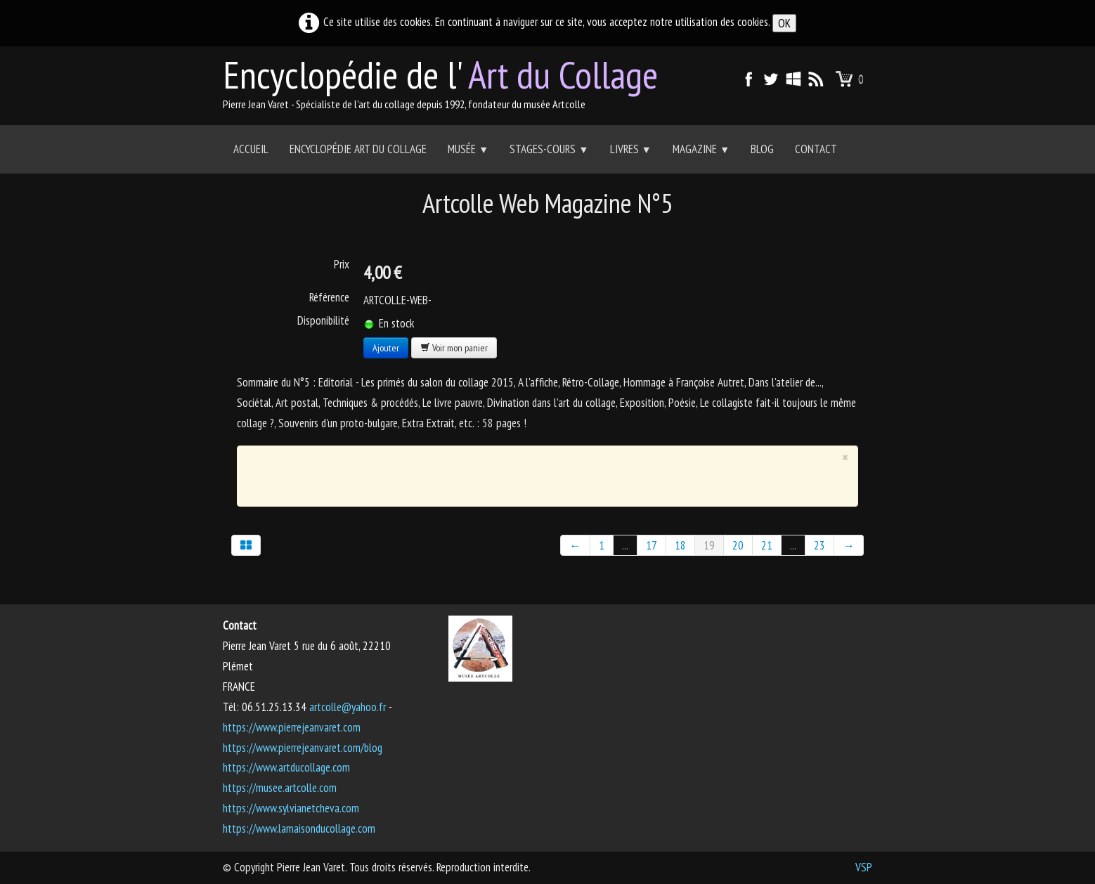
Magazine (701, 149)
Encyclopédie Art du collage (358, 149)
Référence (329, 297)
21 (766, 545)
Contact (816, 149)
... (625, 545)
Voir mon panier (454, 348)
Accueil (250, 149)
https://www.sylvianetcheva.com (291, 808)
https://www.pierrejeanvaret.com (292, 727)
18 (680, 545)
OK (784, 23)
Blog (762, 149)
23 (819, 545)
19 (709, 545)
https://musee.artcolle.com (280, 787)
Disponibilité (323, 320)
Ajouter (385, 348)
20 (738, 545)
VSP (863, 867)
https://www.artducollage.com (286, 767)
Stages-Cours (549, 149)
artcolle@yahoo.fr (347, 707)
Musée (468, 149)
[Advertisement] (537, 473)
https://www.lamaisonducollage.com (299, 828)
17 (651, 545)
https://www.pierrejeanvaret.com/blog (302, 747)
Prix (341, 264)
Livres (631, 149)
